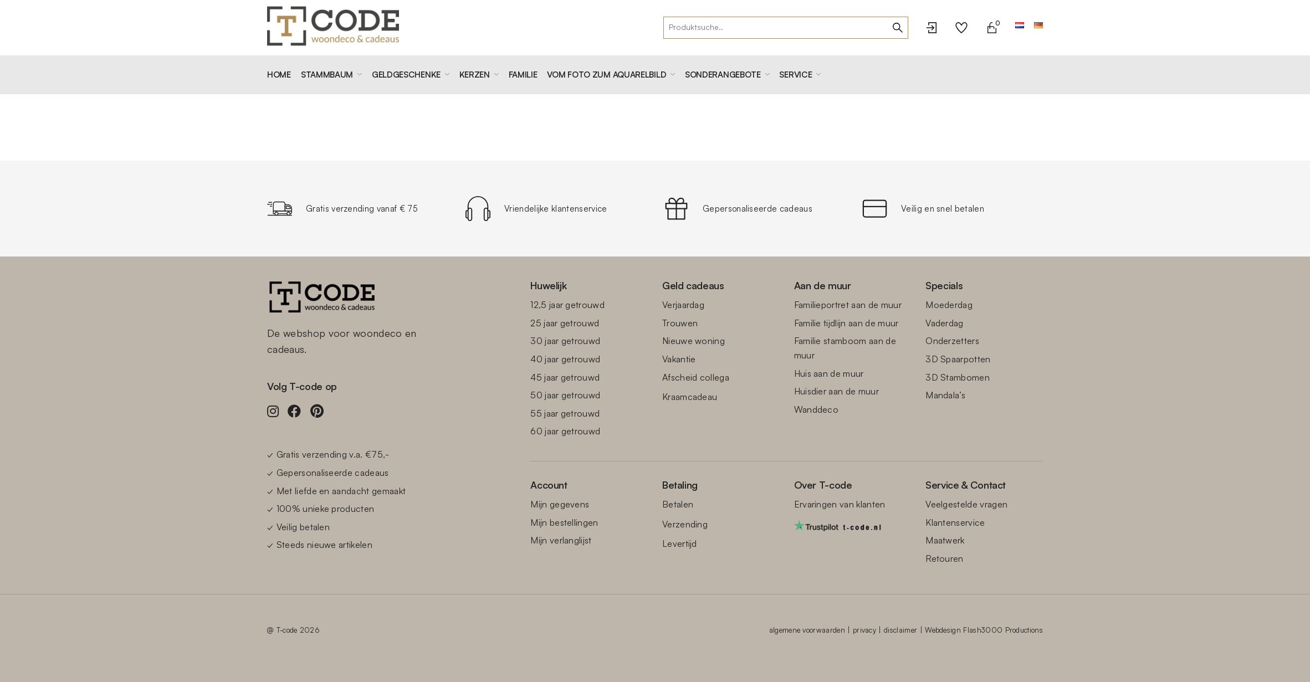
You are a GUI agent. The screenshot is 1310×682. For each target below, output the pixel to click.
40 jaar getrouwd (565, 359)
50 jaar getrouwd (565, 395)
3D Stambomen (957, 377)
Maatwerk (945, 540)
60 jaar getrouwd (565, 431)
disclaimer (900, 629)
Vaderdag (944, 323)
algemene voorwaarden (807, 629)
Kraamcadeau (690, 396)
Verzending (685, 524)
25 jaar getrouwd (564, 323)
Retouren (944, 558)
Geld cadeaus (693, 285)
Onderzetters (952, 340)
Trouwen (680, 323)
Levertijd (679, 543)
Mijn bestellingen (564, 522)
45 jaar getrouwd (565, 377)
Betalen (677, 504)
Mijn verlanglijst (560, 540)
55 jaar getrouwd (565, 413)
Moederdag (949, 304)
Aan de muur (822, 285)
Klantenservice (955, 522)
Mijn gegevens (559, 504)
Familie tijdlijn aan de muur (846, 323)
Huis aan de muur (829, 373)
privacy (864, 629)
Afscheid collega (695, 377)
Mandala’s (945, 395)
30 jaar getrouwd (565, 340)
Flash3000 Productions (1003, 629)
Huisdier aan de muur (836, 391)
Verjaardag (683, 304)
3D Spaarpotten (957, 359)
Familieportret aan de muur (848, 304)
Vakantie (679, 359)
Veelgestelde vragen (966, 504)
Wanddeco (816, 409)
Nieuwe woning (693, 340)
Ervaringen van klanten (840, 504)
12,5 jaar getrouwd (567, 304)
